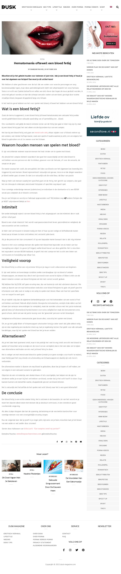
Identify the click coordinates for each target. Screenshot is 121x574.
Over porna (38, 536)
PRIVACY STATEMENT (42, 542)
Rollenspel (103, 243)
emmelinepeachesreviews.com (28, 434)
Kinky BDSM (103, 195)
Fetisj (103, 168)
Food (103, 173)
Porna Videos (103, 229)
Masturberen (103, 204)
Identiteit (103, 185)
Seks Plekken (103, 263)
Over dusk (38, 534)
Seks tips (103, 272)
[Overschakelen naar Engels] (111, 7)
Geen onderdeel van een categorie (103, 179)
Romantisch (103, 248)
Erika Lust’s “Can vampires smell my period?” (42, 428)
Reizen (103, 233)
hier (28, 201)
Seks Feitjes (103, 258)
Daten (103, 154)
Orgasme (103, 224)
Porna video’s (91, 7)
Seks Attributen (103, 253)
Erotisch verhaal (102, 159)
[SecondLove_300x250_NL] (103, 135)
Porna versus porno (43, 539)
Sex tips (47, 7)
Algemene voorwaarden (44, 545)
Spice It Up (103, 277)
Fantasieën (103, 163)
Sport (103, 282)
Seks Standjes (103, 267)
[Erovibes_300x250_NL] (103, 48)
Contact (66, 534)
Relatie (103, 238)
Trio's (102, 287)
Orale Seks (103, 219)
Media (103, 209)
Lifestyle (57, 7)
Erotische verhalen (32, 7)
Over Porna (77, 7)
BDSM (103, 149)
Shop (102, 7)
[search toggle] (117, 7)
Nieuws (66, 7)
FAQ (64, 536)
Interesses (103, 190)
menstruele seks (41, 132)
